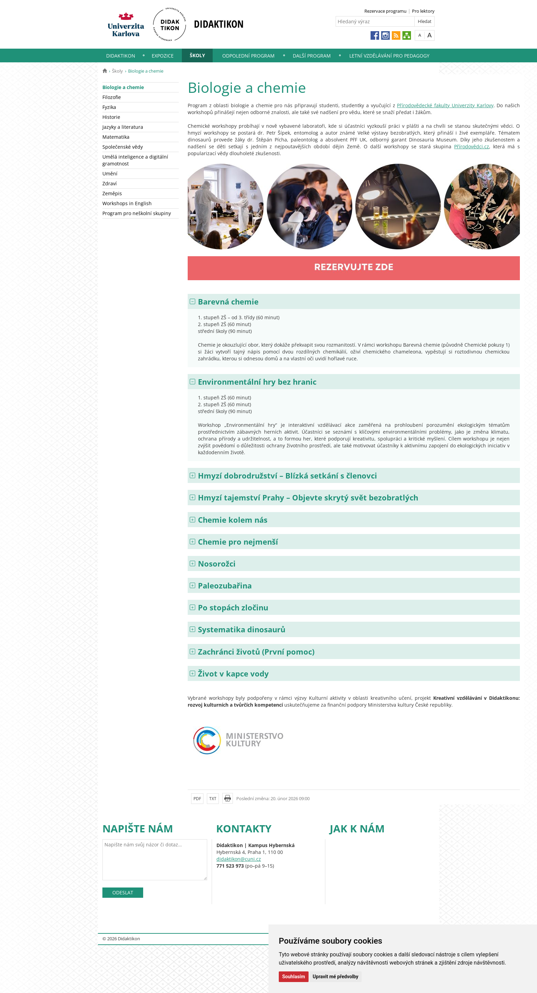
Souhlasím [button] (293, 976)
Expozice (163, 55)
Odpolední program (248, 55)
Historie (111, 117)
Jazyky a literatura (122, 127)
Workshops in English (127, 203)
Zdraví (109, 183)
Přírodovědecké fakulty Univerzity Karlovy (445, 105)
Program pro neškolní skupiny (136, 213)
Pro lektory (423, 11)
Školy (197, 55)
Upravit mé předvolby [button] (335, 976)
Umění (109, 173)
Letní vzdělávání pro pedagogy (389, 55)
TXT (212, 799)
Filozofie (111, 97)
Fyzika (109, 107)
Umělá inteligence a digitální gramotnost (135, 160)
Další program (312, 55)
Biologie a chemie (123, 87)
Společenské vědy (122, 147)
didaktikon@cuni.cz (238, 859)
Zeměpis (112, 193)
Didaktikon (120, 55)
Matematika (115, 137)
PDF (197, 799)
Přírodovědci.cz (471, 146)
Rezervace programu (385, 11)
